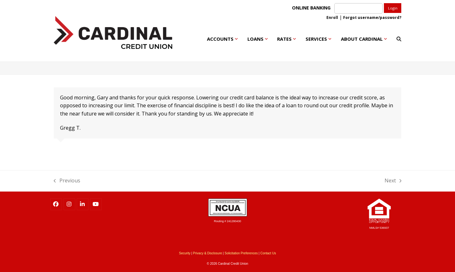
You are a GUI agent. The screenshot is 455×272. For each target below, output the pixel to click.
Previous (67, 180)
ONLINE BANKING (312, 8)
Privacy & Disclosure (207, 253)
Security (185, 253)
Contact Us (268, 253)
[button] (399, 39)
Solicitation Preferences (241, 253)
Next (393, 180)
